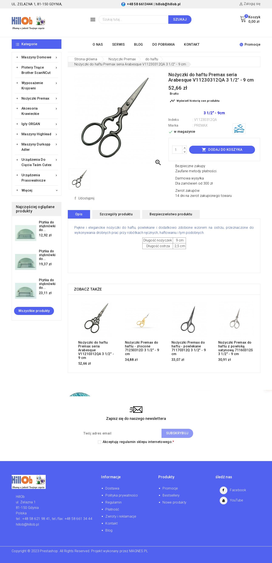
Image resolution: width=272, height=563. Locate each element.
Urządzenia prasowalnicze (39, 177)
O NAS (98, 44)
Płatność (112, 509)
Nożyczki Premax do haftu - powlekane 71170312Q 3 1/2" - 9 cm (188, 348)
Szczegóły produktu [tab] (116, 214)
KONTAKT (192, 44)
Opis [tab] (79, 214)
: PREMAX (200, 125)
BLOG (138, 44)
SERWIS (118, 44)
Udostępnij (86, 198)
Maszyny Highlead (39, 134)
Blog (108, 530)
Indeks (173, 120)
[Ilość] (177, 150)
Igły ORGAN (39, 124)
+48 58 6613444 (140, 4)
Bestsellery (171, 495)
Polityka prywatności (121, 495)
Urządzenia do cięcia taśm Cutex (39, 162)
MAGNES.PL (138, 551)
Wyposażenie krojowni (39, 85)
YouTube (236, 500)
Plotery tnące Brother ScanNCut (39, 70)
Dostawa (112, 488)
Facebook (238, 490)
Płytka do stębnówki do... (47, 226)
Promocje (249, 44)
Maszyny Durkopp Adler (39, 147)
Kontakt (111, 523)
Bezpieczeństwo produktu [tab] (171, 214)
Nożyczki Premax (39, 98)
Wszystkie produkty (34, 311)
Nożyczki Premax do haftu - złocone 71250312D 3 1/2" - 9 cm (142, 348)
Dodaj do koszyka (222, 149)
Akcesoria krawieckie (39, 111)
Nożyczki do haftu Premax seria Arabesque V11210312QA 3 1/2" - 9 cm (96, 350)
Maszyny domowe (39, 57)
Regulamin (113, 502)
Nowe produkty (174, 502)
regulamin (127, 442)
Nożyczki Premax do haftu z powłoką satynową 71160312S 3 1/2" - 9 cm (235, 348)
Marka (173, 125)
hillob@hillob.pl (168, 4)
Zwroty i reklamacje (120, 516)
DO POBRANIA (163, 44)
